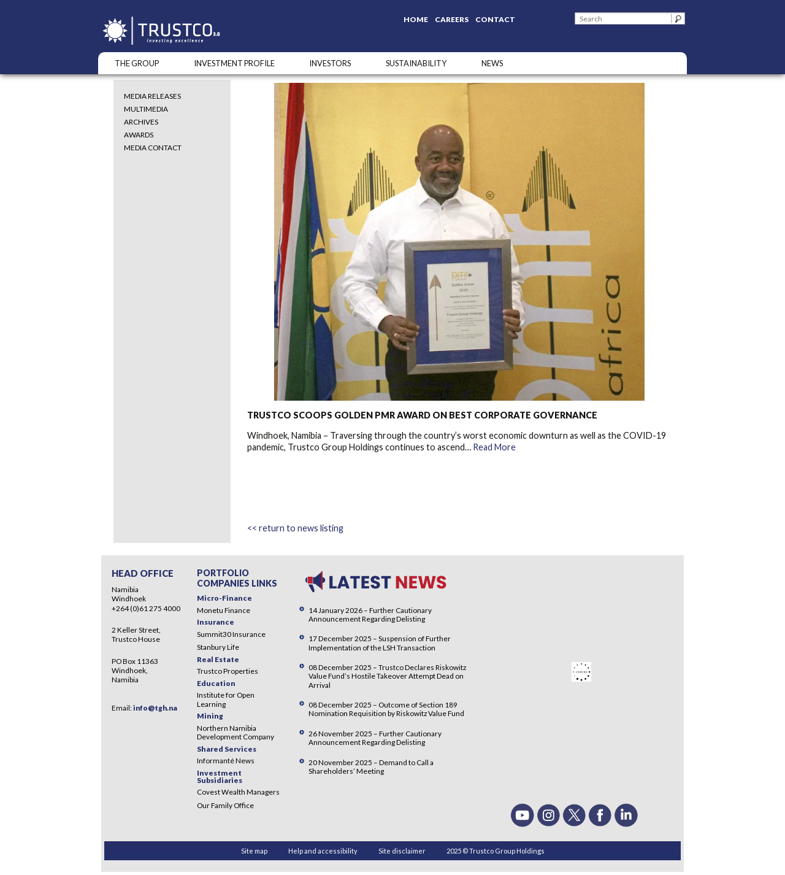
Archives (141, 121)
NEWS (492, 63)
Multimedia (146, 109)
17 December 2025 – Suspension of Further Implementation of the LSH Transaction (379, 643)
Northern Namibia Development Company (235, 732)
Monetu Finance (223, 610)
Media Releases (152, 96)
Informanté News (226, 760)
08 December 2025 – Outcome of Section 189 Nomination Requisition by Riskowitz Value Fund (386, 709)
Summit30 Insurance (231, 634)
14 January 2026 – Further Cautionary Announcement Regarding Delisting (370, 614)
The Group (137, 63)
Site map (254, 851)
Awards (138, 134)
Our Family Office (225, 805)
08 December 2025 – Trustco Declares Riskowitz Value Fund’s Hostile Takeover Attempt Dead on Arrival (387, 676)
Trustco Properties (227, 671)
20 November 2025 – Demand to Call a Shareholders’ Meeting (371, 767)
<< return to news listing (295, 528)
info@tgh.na (155, 707)
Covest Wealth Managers (238, 791)
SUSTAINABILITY (416, 63)
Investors (330, 63)
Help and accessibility (323, 851)
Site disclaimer (402, 851)
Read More (494, 447)
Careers (452, 19)
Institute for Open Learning (226, 699)
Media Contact (153, 147)
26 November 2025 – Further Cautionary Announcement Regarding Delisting (375, 738)
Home (416, 19)
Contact (495, 19)
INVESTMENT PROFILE (234, 63)
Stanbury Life (218, 647)
